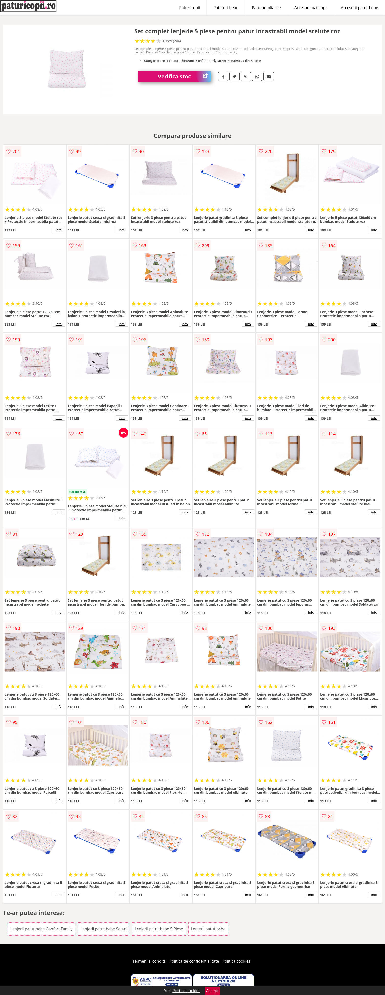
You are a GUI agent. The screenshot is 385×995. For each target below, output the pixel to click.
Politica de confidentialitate (194, 961)
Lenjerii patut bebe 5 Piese (159, 929)
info (59, 230)
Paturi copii (189, 7)
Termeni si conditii (149, 961)
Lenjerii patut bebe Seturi (104, 929)
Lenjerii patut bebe (208, 929)
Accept (212, 990)
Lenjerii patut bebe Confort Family (41, 929)
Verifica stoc (184, 76)
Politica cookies (236, 961)
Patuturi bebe (225, 7)
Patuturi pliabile (266, 7)
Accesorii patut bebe (359, 7)
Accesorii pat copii (310, 7)
